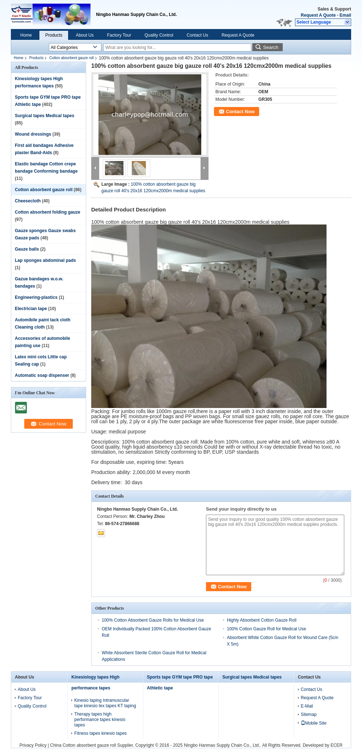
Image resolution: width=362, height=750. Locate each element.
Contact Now (240, 111)
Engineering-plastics (36, 297)
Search (270, 47)
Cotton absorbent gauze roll (71, 58)
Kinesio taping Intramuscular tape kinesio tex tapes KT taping (105, 703)
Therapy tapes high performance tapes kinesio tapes (99, 720)
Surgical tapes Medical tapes (44, 115)
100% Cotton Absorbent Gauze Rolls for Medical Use (153, 620)
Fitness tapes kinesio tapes (100, 733)
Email (345, 15)
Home (26, 35)
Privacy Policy (33, 745)
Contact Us (197, 35)
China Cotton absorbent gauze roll (83, 745)
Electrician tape (31, 308)
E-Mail (307, 706)
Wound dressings (33, 134)
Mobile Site (314, 723)
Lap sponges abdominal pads (45, 260)
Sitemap (309, 714)
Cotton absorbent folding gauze (47, 212)
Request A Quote (318, 15)
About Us (84, 35)
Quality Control (158, 35)
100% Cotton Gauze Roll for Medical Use (266, 628)
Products (53, 35)
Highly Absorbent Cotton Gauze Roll (261, 620)
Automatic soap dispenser (42, 375)
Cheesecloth (28, 200)
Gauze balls (27, 249)
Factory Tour (119, 35)
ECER (336, 745)
